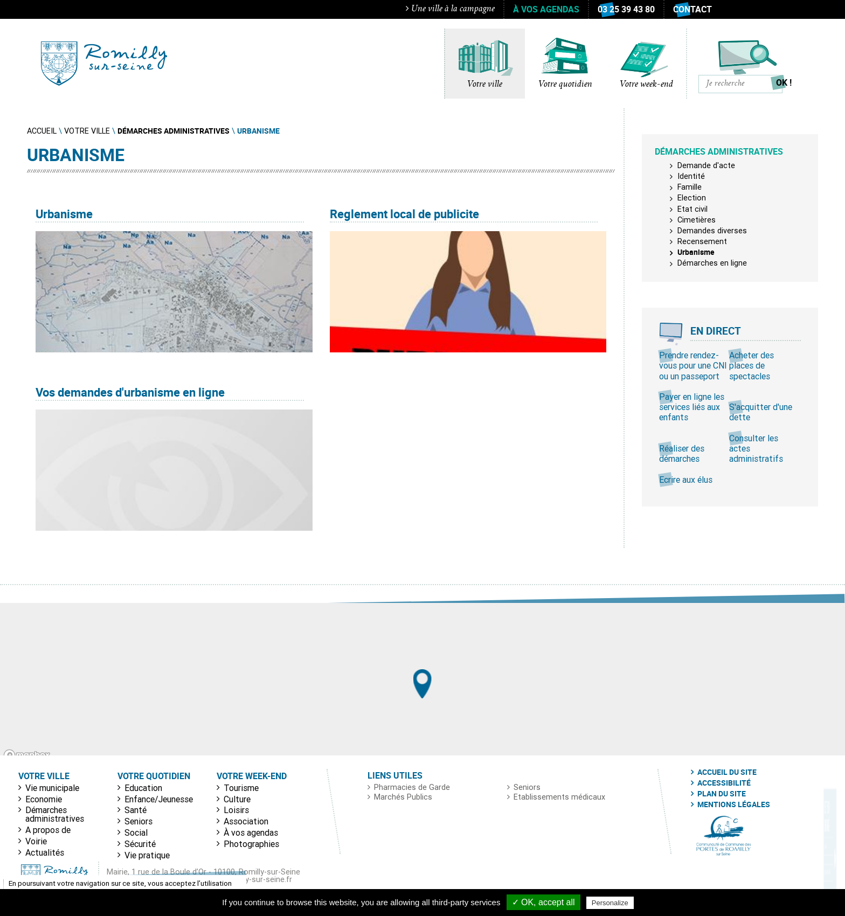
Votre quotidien (565, 84)
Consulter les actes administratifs (756, 448)
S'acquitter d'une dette (760, 411)
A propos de (48, 829)
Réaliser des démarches (681, 453)
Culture (237, 799)
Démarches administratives (54, 814)
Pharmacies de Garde (412, 787)
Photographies (251, 843)
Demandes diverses (712, 230)
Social (136, 832)
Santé (135, 810)
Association (246, 821)
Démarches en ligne (712, 263)
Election (691, 198)
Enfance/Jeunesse (158, 799)
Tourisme (241, 787)
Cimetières (696, 220)
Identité (691, 176)
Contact (692, 9)
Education (143, 787)
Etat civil (692, 209)
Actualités (44, 852)
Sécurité (140, 843)
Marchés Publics (403, 797)
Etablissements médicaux (559, 797)
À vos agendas (546, 9)
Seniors (138, 821)
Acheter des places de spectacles (751, 365)
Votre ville (484, 84)
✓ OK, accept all (543, 902)
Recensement (702, 241)
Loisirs (236, 810)
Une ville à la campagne (450, 8)
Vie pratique (147, 855)
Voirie (36, 841)
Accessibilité (724, 783)
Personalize (610, 903)
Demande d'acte (706, 165)
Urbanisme (696, 252)
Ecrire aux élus (685, 479)
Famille (689, 187)
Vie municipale (52, 787)
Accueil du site (727, 772)
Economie (43, 799)
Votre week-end (646, 84)
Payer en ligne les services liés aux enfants (691, 406)
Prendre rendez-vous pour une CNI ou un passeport (693, 365)
